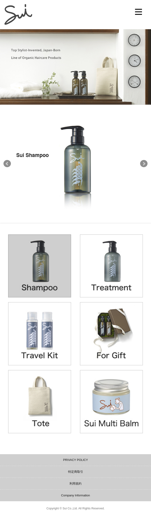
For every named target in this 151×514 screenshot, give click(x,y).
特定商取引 (75, 471)
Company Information (75, 495)
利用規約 (75, 483)
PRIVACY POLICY (75, 460)
